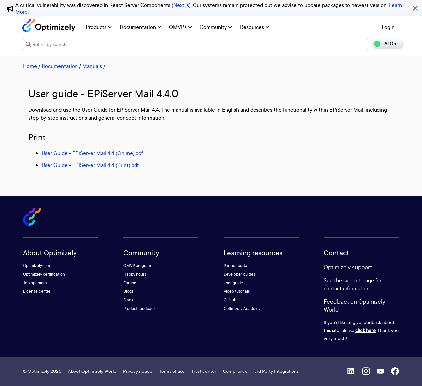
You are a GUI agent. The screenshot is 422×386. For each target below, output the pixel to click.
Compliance (235, 371)
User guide (233, 283)
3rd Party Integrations (276, 371)
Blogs (128, 291)
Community (216, 27)
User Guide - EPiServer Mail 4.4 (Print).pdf (90, 165)
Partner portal (236, 265)
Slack (128, 300)
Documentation (140, 27)
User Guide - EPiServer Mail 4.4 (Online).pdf (92, 153)
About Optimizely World (92, 371)
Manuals (92, 65)
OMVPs (180, 27)
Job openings (35, 283)
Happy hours (134, 274)
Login (388, 27)
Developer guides (239, 274)
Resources (254, 27)
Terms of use (172, 371)
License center (36, 291)
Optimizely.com (36, 265)
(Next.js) (181, 5)
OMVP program (137, 265)
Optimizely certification (44, 274)
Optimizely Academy (242, 308)
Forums (130, 283)
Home (30, 65)
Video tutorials (237, 291)
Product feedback (139, 308)
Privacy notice (137, 371)
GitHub (230, 300)
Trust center (203, 371)
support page (358, 280)
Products (99, 27)
